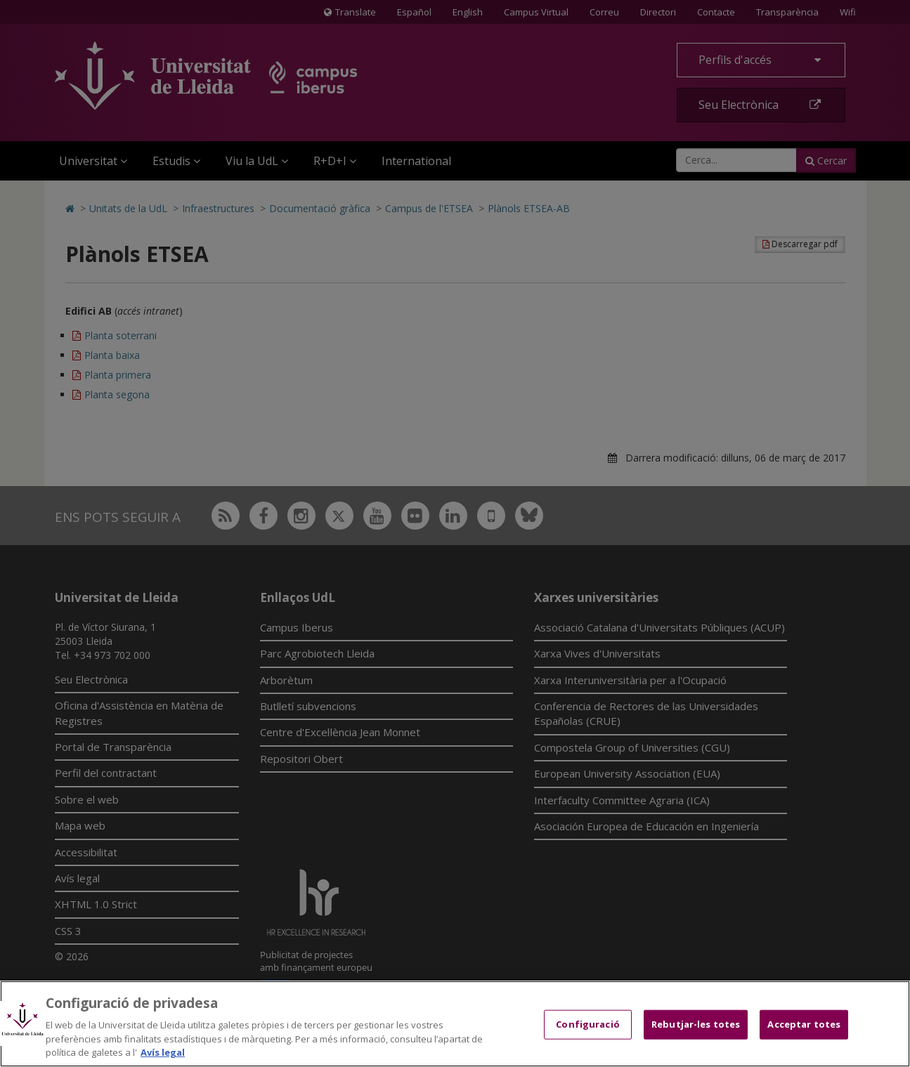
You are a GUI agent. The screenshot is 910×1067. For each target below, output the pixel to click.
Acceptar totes (803, 1024)
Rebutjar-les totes (695, 1024)
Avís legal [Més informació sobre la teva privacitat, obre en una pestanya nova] (163, 1052)
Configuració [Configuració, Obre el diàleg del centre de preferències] (588, 1024)
